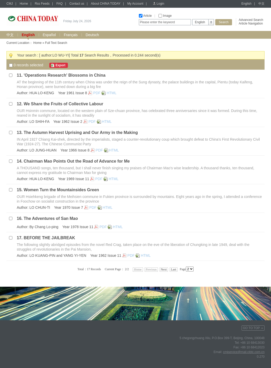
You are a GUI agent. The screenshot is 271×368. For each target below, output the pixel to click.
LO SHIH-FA (39, 121)
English (246, 3)
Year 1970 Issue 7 (68, 207)
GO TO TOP (251, 328)
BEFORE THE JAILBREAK (49, 238)
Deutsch (92, 35)
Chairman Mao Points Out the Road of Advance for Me (77, 161)
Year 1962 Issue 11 (105, 255)
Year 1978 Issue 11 (77, 227)
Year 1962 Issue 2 (67, 121)
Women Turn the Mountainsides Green (61, 190)
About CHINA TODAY (106, 3)
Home (24, 3)
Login (160, 3)
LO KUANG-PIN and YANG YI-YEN (57, 255)
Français (71, 35)
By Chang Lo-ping (43, 227)
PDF (96, 93)
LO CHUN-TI (39, 207)
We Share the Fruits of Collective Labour (63, 104)
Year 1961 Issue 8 (72, 93)
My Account (135, 3)
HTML (111, 93)
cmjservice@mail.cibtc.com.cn (244, 352)
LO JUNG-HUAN (43, 150)
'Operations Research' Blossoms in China (65, 75)
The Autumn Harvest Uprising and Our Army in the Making (81, 132)
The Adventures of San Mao (51, 218)
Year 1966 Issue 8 (74, 150)
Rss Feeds (42, 3)
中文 (261, 3)
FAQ (59, 3)
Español (49, 35)
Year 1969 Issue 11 (73, 179)
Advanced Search (251, 20)
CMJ (9, 3)
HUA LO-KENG (41, 93)
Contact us (76, 3)
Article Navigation (251, 23)
